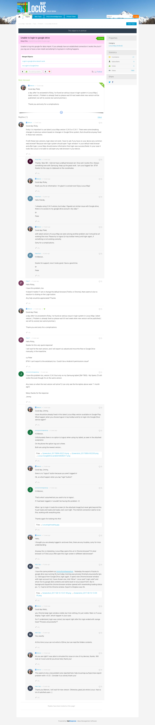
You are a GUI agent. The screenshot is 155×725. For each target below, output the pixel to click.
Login (136, 16)
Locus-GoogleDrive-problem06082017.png (54, 456)
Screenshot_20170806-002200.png (85, 453)
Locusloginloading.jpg (50, 525)
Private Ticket (71, 16)
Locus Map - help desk (24, 24)
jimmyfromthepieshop (64, 571)
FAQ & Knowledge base (54, 16)
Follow (99, 72)
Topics (27, 17)
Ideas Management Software (87, 721)
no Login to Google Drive (30, 66)
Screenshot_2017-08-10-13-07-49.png (57, 593)
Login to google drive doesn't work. (33, 61)
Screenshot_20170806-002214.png (55, 453)
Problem (40, 24)
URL (28, 154)
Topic (34, 24)
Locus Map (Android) (51, 24)
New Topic (38, 16)
